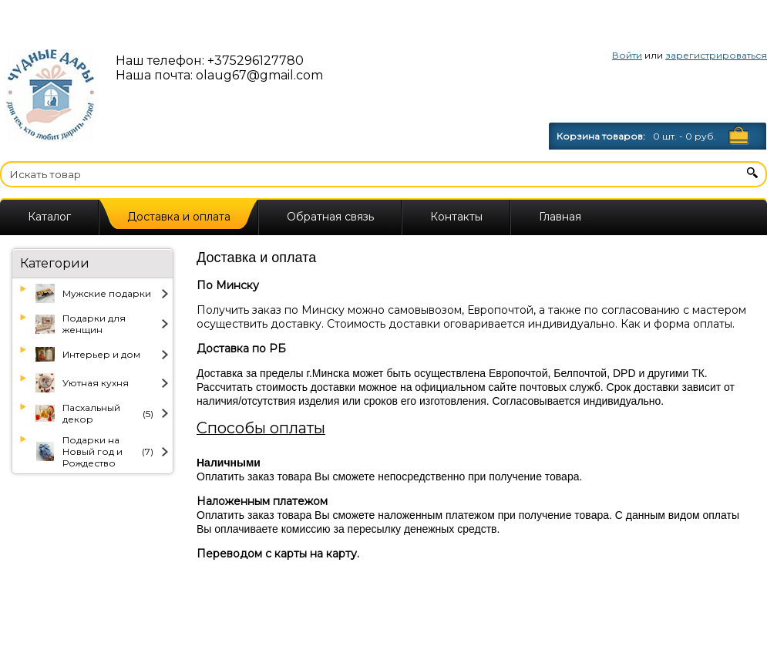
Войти (627, 55)
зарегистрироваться (716, 55)
